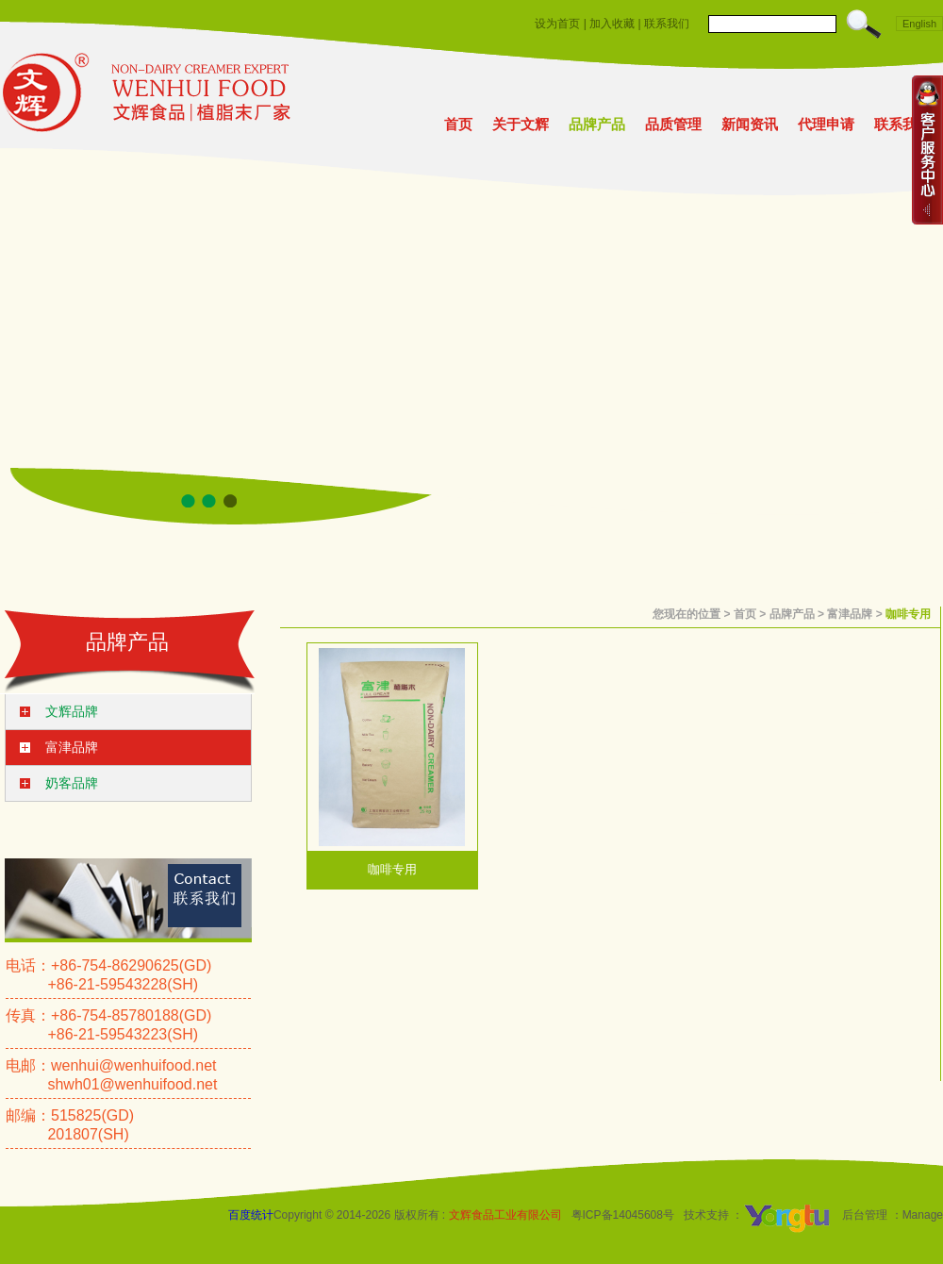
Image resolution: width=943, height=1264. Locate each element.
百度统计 (250, 1215)
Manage (922, 1215)
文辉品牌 (71, 711)
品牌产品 (597, 124)
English (919, 23)
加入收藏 (612, 23)
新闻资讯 (749, 124)
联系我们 (666, 23)
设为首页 (557, 23)
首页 (458, 124)
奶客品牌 (71, 782)
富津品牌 (71, 747)
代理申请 (826, 124)
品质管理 (673, 124)
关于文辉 (520, 124)
